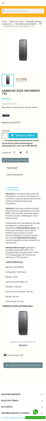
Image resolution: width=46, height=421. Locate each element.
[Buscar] (23, 11)
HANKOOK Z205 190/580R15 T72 (23, 342)
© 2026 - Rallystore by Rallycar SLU (17, 417)
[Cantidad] (5, 135)
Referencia (7, 122)
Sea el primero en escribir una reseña (23, 365)
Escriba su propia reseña (15, 160)
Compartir (14, 152)
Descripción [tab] (13, 187)
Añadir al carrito (23, 135)
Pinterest (26, 152)
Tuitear (20, 152)
